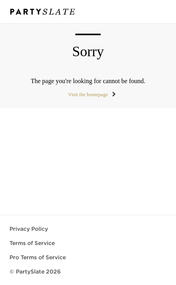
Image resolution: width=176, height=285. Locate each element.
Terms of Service (32, 243)
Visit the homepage (88, 94)
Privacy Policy (29, 229)
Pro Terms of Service (38, 257)
